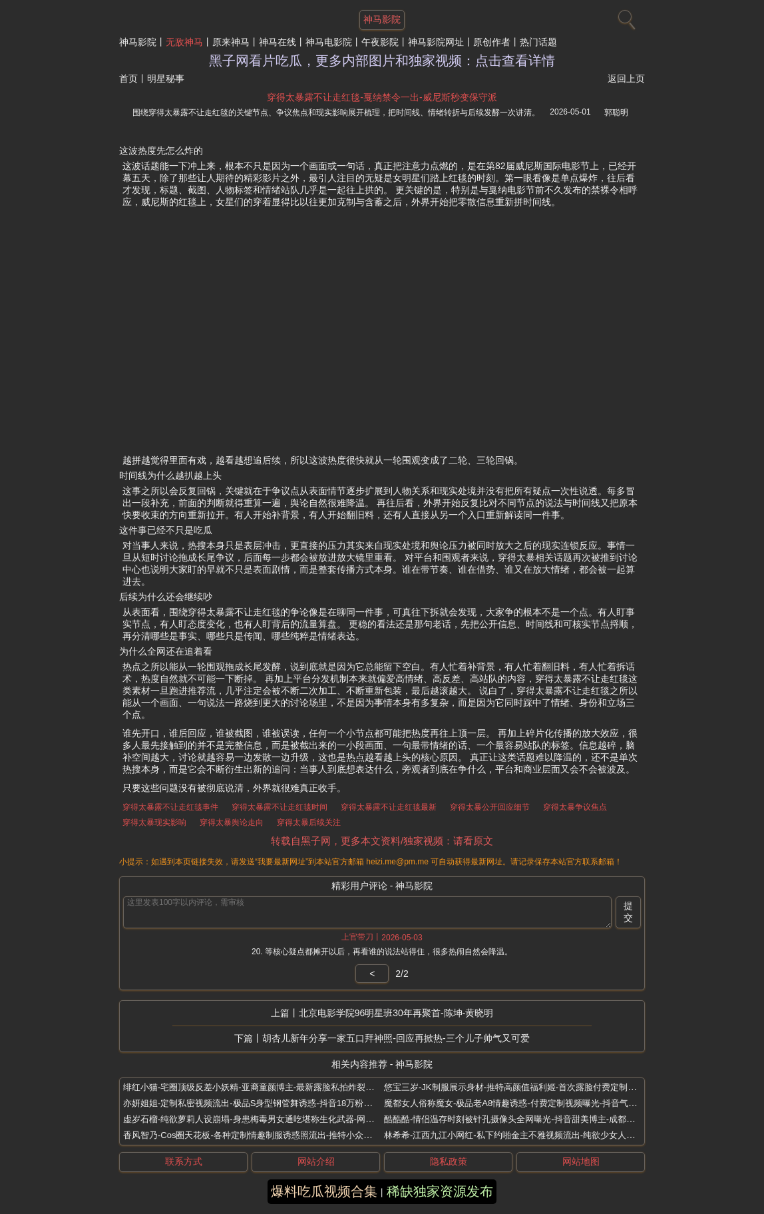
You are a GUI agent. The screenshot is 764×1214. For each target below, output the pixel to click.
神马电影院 (328, 42)
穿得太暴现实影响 (154, 822)
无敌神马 (184, 42)
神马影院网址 (436, 42)
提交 (628, 911)
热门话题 (538, 42)
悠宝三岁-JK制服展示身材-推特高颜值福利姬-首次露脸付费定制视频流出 (523, 1087)
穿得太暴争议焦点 (575, 807)
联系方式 (183, 1161)
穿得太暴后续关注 (309, 822)
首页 (128, 78)
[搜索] (625, 16)
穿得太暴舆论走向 (232, 822)
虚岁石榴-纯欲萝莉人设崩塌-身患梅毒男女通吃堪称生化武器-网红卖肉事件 (266, 1119)
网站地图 (581, 1161)
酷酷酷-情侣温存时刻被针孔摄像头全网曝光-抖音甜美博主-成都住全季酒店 (526, 1119)
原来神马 (231, 42)
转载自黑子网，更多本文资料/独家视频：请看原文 (382, 840)
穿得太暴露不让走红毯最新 (389, 807)
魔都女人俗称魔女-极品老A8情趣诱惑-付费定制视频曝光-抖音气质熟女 (519, 1103)
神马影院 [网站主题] (382, 19)
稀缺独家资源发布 (440, 1191)
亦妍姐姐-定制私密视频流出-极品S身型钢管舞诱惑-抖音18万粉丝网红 (256, 1103)
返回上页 (626, 78)
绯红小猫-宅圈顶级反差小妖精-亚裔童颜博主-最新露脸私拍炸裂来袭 (253, 1087)
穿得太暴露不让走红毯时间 (279, 807)
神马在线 (277, 42)
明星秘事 (165, 78)
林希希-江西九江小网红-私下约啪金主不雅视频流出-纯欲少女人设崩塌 (518, 1135)
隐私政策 (448, 1161)
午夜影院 (380, 42)
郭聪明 (616, 112)
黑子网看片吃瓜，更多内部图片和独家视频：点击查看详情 (382, 60)
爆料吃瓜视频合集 (324, 1191)
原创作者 (491, 42)
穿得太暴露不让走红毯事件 (170, 807)
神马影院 (137, 42)
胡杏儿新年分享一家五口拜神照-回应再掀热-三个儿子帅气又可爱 (395, 1038)
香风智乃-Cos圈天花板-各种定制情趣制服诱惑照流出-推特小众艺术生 (256, 1135)
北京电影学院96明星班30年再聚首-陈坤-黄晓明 (396, 1013)
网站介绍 (316, 1161)
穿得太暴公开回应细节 (490, 807)
